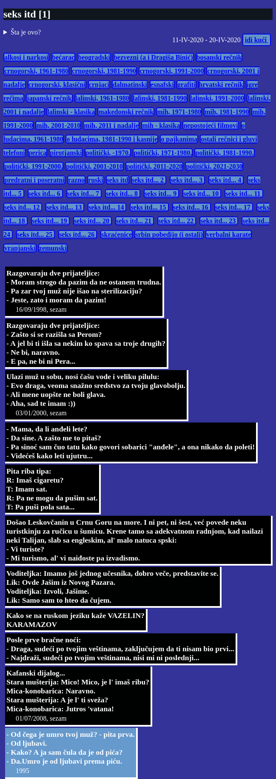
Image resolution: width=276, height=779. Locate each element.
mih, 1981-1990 (227, 111)
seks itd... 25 (35, 234)
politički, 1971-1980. (163, 152)
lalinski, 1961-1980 (102, 98)
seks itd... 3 (187, 180)
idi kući (256, 39)
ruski (95, 180)
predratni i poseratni (34, 180)
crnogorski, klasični (56, 84)
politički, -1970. (107, 152)
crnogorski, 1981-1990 (104, 71)
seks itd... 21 (134, 220)
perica (37, 152)
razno (76, 180)
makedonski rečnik (126, 111)
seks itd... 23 (218, 220)
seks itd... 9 (161, 193)
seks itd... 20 (92, 220)
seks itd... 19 (50, 220)
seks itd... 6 (45, 193)
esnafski (162, 84)
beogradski (94, 57)
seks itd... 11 (243, 193)
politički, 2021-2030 (214, 166)
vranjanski (20, 248)
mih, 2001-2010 (58, 125)
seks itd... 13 (64, 207)
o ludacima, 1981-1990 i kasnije (111, 139)
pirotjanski (66, 152)
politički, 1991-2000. (33, 166)
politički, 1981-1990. (224, 152)
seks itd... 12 (22, 207)
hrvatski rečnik (221, 84)
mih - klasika (161, 125)
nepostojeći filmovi (210, 125)
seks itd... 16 (191, 207)
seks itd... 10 (201, 193)
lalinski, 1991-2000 (217, 98)
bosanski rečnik (219, 57)
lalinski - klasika (71, 111)
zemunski (53, 248)
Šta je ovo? (26, 32)
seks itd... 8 (122, 193)
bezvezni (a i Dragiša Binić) (153, 57)
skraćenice (116, 234)
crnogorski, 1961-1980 (36, 71)
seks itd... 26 (77, 234)
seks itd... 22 (176, 220)
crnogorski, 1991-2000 (171, 71)
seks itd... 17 (233, 207)
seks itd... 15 (149, 207)
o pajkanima (179, 139)
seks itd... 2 (148, 180)
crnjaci (99, 84)
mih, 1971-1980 (179, 111)
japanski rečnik (49, 98)
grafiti (186, 84)
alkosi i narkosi (26, 57)
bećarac (63, 57)
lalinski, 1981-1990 (160, 98)
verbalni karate (228, 234)
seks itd (117, 180)
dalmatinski (130, 84)
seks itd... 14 (106, 207)
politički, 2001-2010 (94, 166)
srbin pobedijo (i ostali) (169, 234)
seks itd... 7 (84, 193)
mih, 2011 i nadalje (111, 125)
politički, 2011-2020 (154, 166)
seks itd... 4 (226, 180)
